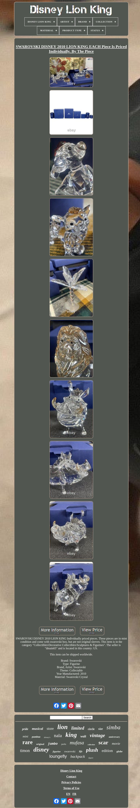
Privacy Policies (71, 782)
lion (62, 727)
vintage (97, 735)
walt (83, 736)
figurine (57, 751)
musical (37, 729)
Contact (71, 776)
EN (68, 793)
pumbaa (36, 736)
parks (63, 744)
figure (90, 758)
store (50, 729)
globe (120, 751)
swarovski (69, 751)
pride (25, 729)
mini (25, 736)
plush (92, 750)
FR (74, 793)
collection (91, 745)
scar (103, 742)
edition (107, 750)
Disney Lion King (71, 770)
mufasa (77, 742)
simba (113, 727)
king (71, 734)
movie (116, 743)
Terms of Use (71, 788)
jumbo (53, 744)
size (100, 729)
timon (25, 750)
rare (27, 742)
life (80, 751)
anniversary (114, 737)
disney (41, 749)
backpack (77, 756)
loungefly (58, 756)
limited (77, 728)
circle (91, 729)
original (40, 744)
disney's (47, 737)
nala (58, 735)
